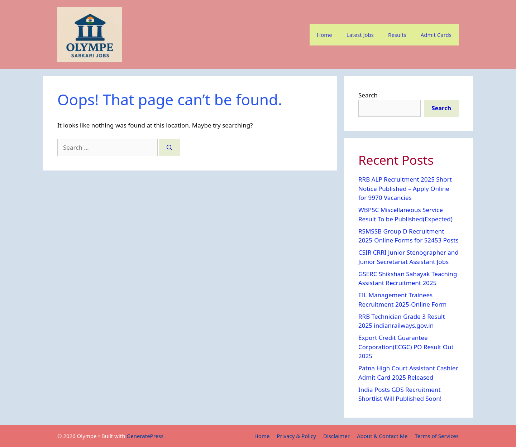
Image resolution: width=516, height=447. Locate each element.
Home (324, 34)
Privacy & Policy (296, 435)
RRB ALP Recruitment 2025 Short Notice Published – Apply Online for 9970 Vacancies (405, 188)
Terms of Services (437, 435)
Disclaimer (336, 435)
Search (368, 95)
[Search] (169, 147)
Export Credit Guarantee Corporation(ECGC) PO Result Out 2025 (406, 346)
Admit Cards (436, 34)
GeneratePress (144, 435)
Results (397, 34)
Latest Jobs (360, 34)
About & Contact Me (382, 435)
